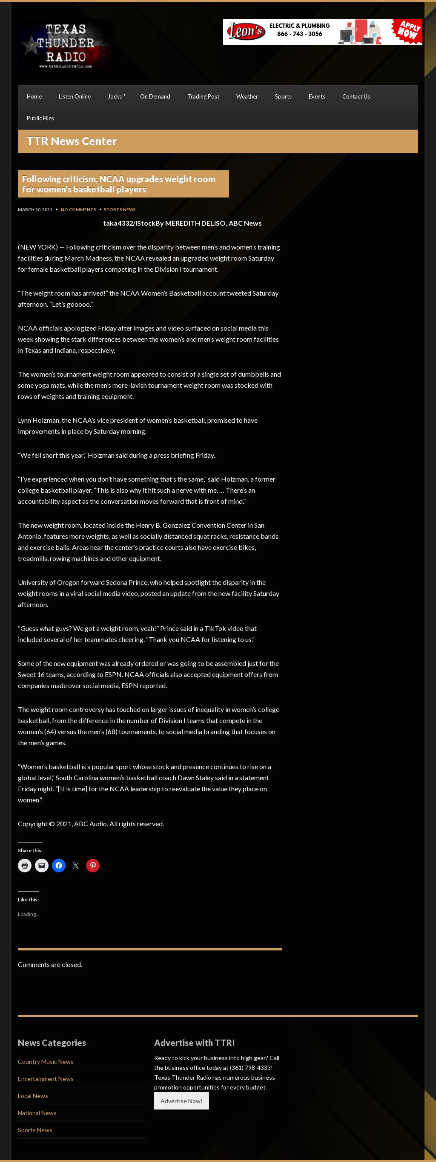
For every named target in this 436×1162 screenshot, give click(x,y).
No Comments (78, 209)
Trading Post (203, 96)
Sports (283, 96)
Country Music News (46, 1061)
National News (37, 1112)
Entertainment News (46, 1078)
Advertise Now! (182, 1100)
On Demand (155, 96)
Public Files (40, 118)
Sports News (120, 209)
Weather (247, 96)
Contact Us (356, 96)
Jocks (115, 96)
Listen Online (75, 96)
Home (34, 96)
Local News (33, 1095)
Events (317, 96)
